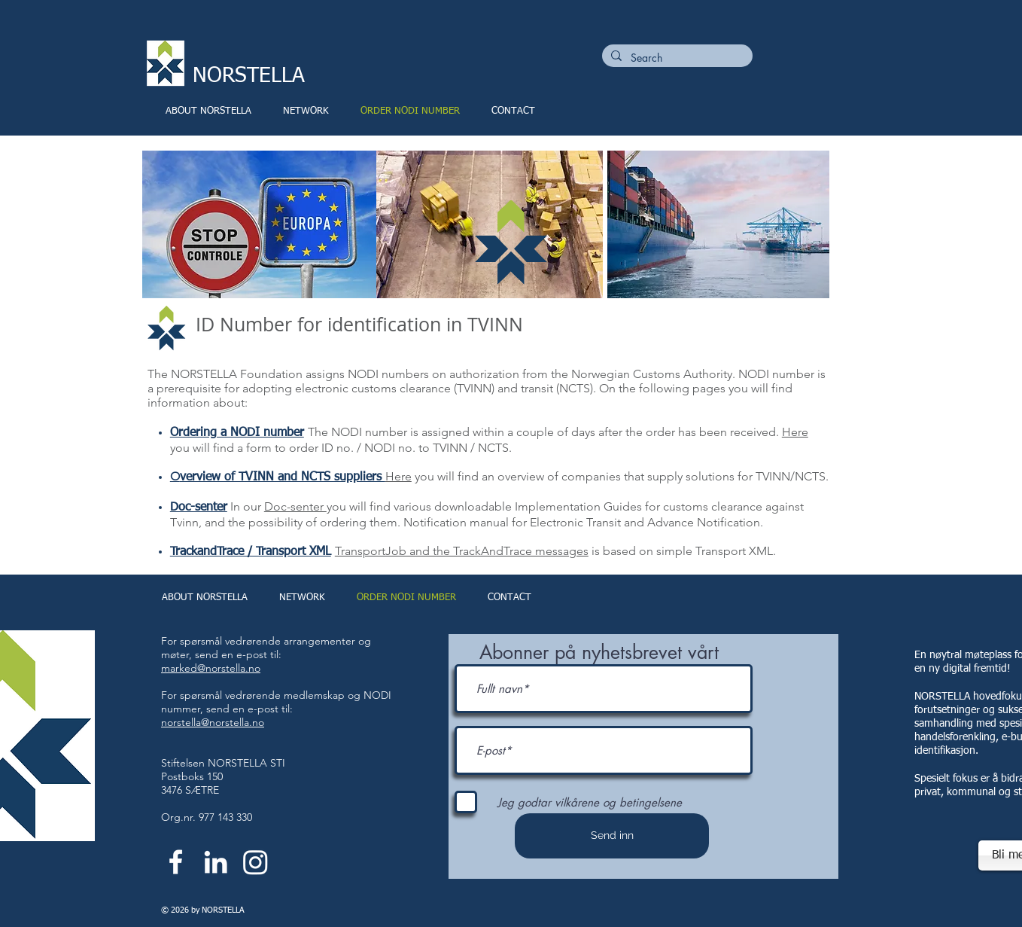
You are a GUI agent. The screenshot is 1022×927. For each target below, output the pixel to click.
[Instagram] (255, 862)
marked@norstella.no (210, 668)
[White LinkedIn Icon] (215, 862)
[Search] (676, 58)
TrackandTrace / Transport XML (250, 552)
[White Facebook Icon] (176, 862)
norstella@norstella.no (212, 722)
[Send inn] (612, 835)
